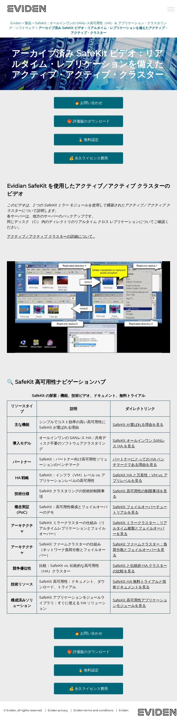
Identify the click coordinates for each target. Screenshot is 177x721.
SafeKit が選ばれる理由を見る (138, 424)
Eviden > (17, 23)
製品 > (30, 23)
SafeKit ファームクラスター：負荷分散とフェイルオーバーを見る (140, 549)
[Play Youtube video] (88, 307)
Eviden (123, 710)
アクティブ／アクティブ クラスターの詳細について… (51, 236)
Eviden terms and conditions (93, 710)
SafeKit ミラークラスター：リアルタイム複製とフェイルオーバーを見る (140, 528)
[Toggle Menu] (171, 9)
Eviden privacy (58, 710)
